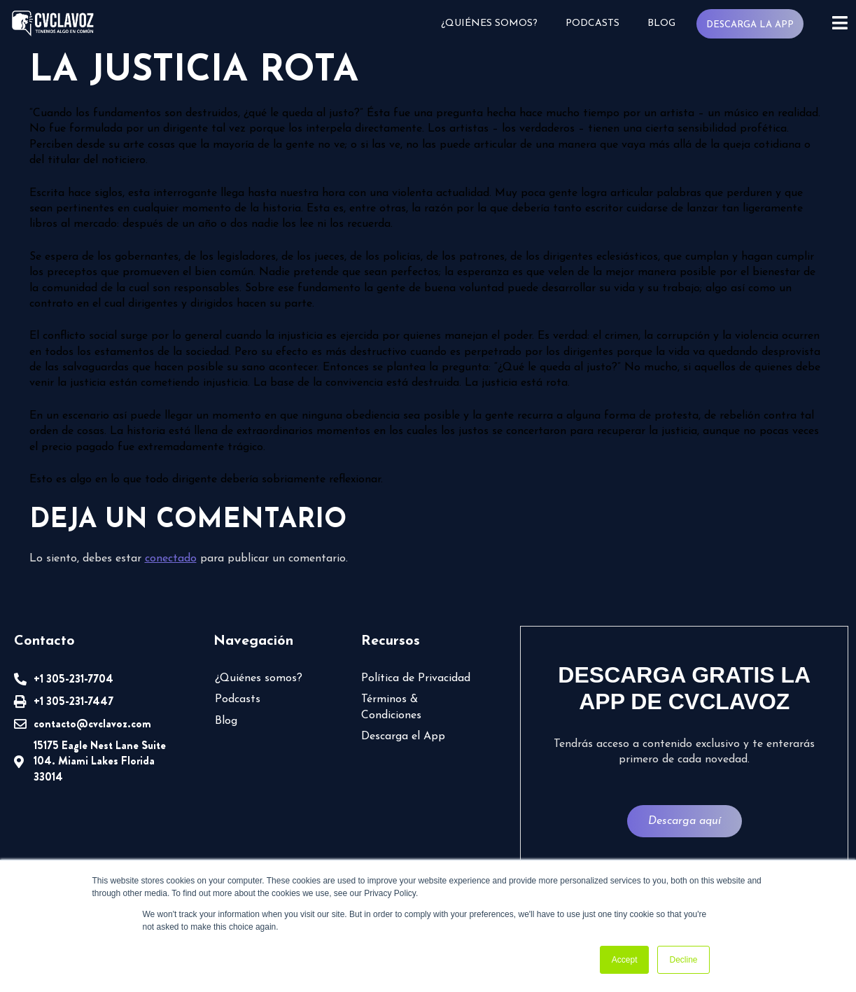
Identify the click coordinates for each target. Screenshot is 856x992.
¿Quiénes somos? (489, 23)
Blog (661, 23)
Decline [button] (683, 960)
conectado (171, 558)
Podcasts (592, 23)
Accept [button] (625, 960)
